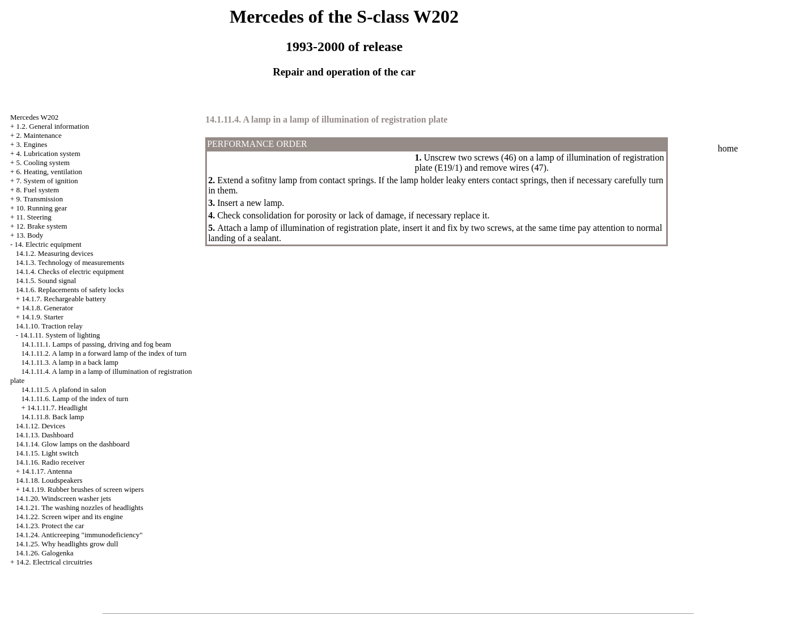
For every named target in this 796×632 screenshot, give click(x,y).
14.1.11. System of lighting (60, 335)
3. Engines (32, 144)
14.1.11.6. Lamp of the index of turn (74, 398)
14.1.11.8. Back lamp (52, 416)
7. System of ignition (47, 180)
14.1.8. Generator (47, 308)
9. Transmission (39, 199)
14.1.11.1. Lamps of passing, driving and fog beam (96, 344)
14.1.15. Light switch (47, 453)
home (728, 148)
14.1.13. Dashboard (45, 435)
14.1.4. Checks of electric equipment (70, 271)
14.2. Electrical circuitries (54, 562)
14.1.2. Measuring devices (55, 253)
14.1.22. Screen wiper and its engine (69, 516)
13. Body (30, 235)
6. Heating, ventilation (49, 171)
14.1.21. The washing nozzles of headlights (79, 507)
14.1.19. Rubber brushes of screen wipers (82, 489)
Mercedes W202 (34, 117)
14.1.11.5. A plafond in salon (63, 389)
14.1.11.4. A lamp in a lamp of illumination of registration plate (326, 119)
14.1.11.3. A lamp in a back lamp (69, 362)
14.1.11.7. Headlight (57, 407)
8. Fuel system (37, 190)
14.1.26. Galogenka (45, 553)
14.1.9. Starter (42, 317)
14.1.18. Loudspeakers (49, 480)
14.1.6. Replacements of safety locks (70, 289)
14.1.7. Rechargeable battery (64, 298)
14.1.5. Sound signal (46, 280)
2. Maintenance (39, 135)
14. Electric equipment (48, 244)
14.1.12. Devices (40, 426)
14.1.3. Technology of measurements (70, 262)
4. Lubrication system (48, 153)
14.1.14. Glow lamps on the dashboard (73, 444)
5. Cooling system (43, 162)
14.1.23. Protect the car (50, 525)
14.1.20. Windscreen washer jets (63, 498)
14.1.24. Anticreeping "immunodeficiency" (79, 534)
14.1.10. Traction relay (49, 326)
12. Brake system (41, 226)
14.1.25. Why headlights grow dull (67, 544)
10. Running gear (41, 208)
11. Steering (34, 217)
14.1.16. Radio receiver (50, 462)
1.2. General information (53, 126)
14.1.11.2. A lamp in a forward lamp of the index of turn (104, 353)
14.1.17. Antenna (47, 471)
